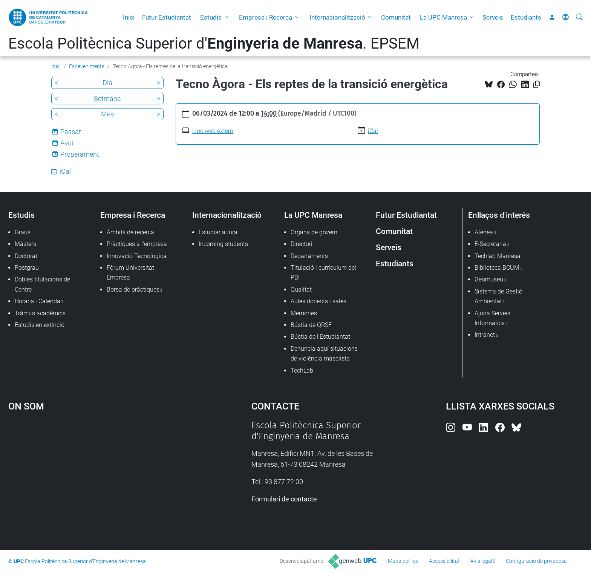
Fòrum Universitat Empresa (130, 272)
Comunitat (396, 17)
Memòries (304, 313)
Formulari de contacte (284, 499)
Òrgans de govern (314, 232)
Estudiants (526, 17)
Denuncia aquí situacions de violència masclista (324, 353)
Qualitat (301, 289)
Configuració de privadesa (536, 561)
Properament (79, 154)
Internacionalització (337, 17)
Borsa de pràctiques (133, 289)
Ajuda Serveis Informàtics (492, 318)
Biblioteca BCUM (497, 267)
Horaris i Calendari (39, 301)
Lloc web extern (212, 130)
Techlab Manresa (498, 256)
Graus (23, 232)
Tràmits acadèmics (40, 313)
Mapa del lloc (403, 561)
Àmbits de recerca (130, 232)
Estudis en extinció (39, 325)
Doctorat (26, 256)
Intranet (485, 334)
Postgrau (27, 267)
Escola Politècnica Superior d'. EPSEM (214, 43)
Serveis (492, 17)
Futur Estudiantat (166, 17)
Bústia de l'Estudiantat (320, 336)
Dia (107, 83)
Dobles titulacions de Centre (42, 284)
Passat (70, 132)
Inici (129, 17)
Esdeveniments (86, 66)
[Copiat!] (536, 84)
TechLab (302, 370)
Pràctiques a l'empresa (137, 244)
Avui (66, 143)
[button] (228, 17)
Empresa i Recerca (265, 17)
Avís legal (481, 561)
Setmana (107, 98)
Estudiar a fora (218, 232)
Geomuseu (489, 279)
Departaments (309, 256)
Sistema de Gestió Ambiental (498, 296)
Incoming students (223, 244)
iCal (373, 130)
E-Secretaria (490, 244)
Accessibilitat (444, 561)
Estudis (211, 17)
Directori (301, 244)
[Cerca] (579, 17)
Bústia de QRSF (311, 325)
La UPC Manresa (443, 17)
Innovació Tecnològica (137, 256)
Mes (107, 114)
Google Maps (101, 476)
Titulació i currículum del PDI (323, 272)
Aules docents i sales (318, 301)
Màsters (25, 244)
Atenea (484, 232)
